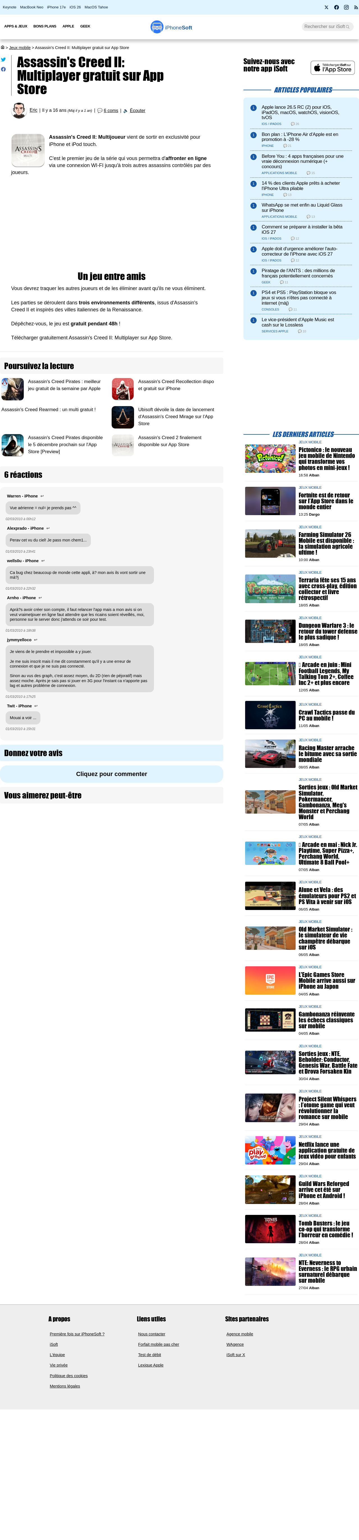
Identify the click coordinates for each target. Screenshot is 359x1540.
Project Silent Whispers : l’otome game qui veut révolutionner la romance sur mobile (327, 1108)
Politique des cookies (69, 1413)
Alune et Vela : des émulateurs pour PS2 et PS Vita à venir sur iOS (327, 896)
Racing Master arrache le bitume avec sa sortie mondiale (328, 754)
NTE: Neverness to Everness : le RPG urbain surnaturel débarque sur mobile (323, 1305)
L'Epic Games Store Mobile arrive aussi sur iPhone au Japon (327, 981)
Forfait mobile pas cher (158, 1381)
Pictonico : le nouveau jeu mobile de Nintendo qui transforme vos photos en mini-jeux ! (327, 459)
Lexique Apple (151, 1402)
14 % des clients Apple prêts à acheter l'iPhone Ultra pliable (301, 185)
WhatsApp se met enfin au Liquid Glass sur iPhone (302, 207)
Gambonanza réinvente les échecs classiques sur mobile (327, 1020)
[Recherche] (328, 26)
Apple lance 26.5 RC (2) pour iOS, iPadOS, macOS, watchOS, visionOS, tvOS (300, 113)
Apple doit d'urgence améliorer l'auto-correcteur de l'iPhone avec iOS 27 (299, 251)
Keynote (9, 7)
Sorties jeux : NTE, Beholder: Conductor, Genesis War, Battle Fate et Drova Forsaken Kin (328, 1062)
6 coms (111, 110)
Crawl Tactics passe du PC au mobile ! (327, 715)
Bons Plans (44, 26)
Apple (68, 26)
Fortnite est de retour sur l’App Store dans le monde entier (326, 501)
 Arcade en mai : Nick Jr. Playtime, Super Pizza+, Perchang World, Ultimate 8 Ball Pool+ (328, 853)
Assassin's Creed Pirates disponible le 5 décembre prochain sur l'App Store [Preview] (65, 444)
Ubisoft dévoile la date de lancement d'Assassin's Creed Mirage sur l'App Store (176, 416)
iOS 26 (75, 7)
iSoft (54, 1381)
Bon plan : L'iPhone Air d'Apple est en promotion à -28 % (300, 137)
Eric (34, 110)
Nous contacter (151, 1371)
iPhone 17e (56, 7)
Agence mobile (240, 1371)
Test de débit (149, 1392)
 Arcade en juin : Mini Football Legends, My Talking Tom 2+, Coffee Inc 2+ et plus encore (326, 674)
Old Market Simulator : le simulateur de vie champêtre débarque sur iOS (325, 938)
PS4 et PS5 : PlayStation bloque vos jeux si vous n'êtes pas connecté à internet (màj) (299, 298)
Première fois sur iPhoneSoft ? (77, 1371)
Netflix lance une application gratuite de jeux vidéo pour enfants (327, 1150)
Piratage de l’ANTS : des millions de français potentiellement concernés (298, 273)
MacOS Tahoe (96, 7)
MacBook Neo (31, 7)
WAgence (235, 1381)
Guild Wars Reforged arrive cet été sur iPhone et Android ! (323, 1197)
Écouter (137, 110)
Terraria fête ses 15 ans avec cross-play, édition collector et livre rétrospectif (328, 589)
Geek (85, 26)
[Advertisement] (111, 224)
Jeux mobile (20, 47)
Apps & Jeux (15, 26)
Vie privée (59, 1402)
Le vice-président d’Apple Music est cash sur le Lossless (298, 322)
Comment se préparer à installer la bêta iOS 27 (302, 229)
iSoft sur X (236, 1392)
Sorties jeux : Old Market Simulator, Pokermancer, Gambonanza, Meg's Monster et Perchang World (328, 802)
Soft (178, 28)
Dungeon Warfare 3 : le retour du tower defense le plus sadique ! (328, 631)
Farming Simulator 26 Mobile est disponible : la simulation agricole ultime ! (326, 543)
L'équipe (57, 1392)
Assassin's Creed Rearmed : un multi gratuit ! (48, 409)
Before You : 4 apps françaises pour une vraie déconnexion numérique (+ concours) (303, 162)
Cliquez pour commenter (111, 773)
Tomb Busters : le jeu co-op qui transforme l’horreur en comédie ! (322, 1251)
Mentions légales (65, 1423)
